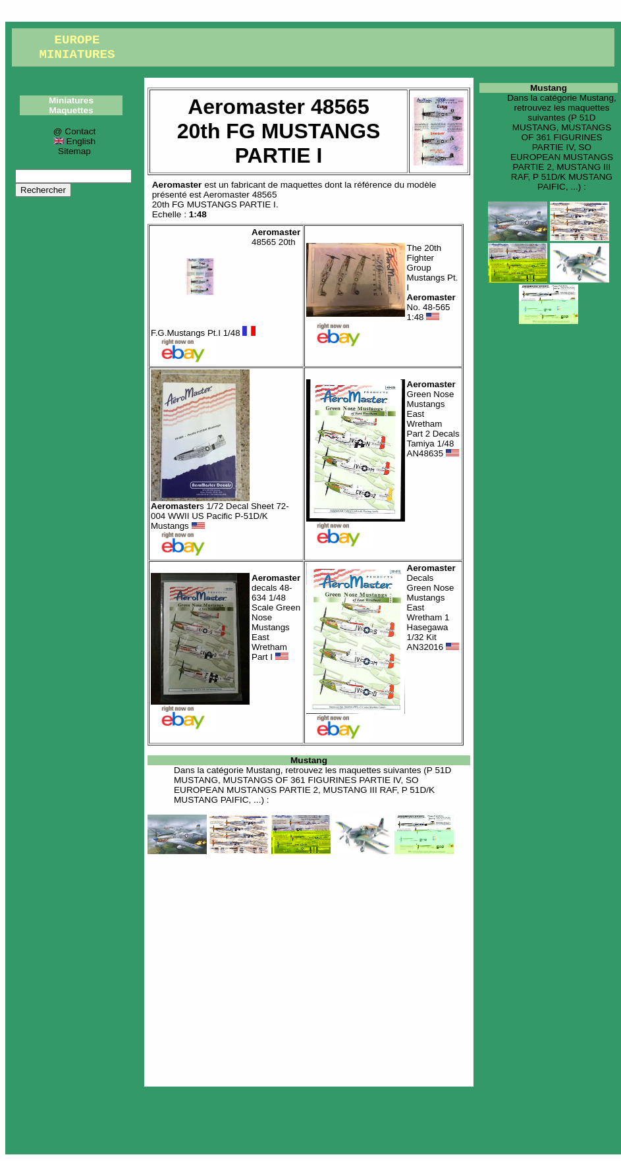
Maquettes (71, 110)
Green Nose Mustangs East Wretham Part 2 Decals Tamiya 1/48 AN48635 (433, 418)
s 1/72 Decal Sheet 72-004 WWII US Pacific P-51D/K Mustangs (220, 516)
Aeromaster (177, 185)
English (74, 141)
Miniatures (71, 100)
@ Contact (74, 131)
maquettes (301, 185)
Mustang (308, 760)
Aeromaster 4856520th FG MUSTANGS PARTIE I (214, 199)
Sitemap (74, 151)
